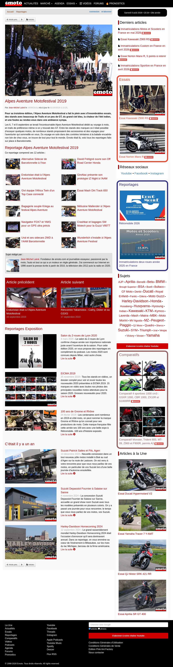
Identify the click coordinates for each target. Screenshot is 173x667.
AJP (120, 281)
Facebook (141, 173)
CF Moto (127, 291)
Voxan (140, 335)
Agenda (59, 3)
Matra (144, 315)
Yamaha (153, 335)
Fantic (133, 296)
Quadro (149, 325)
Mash (134, 315)
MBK (153, 315)
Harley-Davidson (135, 301)
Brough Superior (127, 287)
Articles (30, 20)
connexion (94, 11)
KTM (149, 311)
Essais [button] (72, 3)
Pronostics (10, 654)
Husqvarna (142, 306)
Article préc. (12, 20)
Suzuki (123, 330)
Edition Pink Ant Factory (101, 649)
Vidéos (8, 641)
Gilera (142, 296)
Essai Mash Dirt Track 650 (92, 190)
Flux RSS (52, 654)
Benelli (141, 281)
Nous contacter (96, 652)
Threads (51, 632)
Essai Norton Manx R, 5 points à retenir (143, 56)
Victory (130, 335)
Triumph (145, 330)
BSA (141, 286)
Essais (124, 79)
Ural (155, 330)
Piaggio (125, 325)
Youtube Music (54, 643)
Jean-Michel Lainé (17, 107)
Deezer (50, 649)
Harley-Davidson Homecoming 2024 (82, 526)
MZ (146, 320)
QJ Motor (138, 325)
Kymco (159, 311)
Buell (149, 286)
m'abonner (106, 11)
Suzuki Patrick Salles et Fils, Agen (80, 450)
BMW (160, 281)
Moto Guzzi (156, 296)
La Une (8, 625)
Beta (150, 282)
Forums (99, 3)
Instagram (157, 173)
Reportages (128, 184)
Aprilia (130, 282)
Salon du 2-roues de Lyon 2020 (79, 335)
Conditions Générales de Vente (104, 646)
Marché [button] (46, 3)
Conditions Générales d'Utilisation (106, 642)
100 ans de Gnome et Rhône (77, 411)
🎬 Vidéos (85, 3)
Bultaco (159, 286)
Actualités (31, 3)
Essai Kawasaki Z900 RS (135, 39)
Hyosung (157, 306)
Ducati (148, 291)
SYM (134, 330)
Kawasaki (136, 311)
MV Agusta (136, 320)
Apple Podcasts (55, 640)
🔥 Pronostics (115, 3)
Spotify (50, 646)
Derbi (138, 291)
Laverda (124, 315)
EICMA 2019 (68, 373)
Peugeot (157, 320)
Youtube (126, 173)
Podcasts (9, 645)
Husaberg (126, 306)
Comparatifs (129, 355)
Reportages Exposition (23, 329)
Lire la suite (68, 358)
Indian (123, 311)
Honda (155, 301)
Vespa (163, 330)
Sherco (160, 325)
